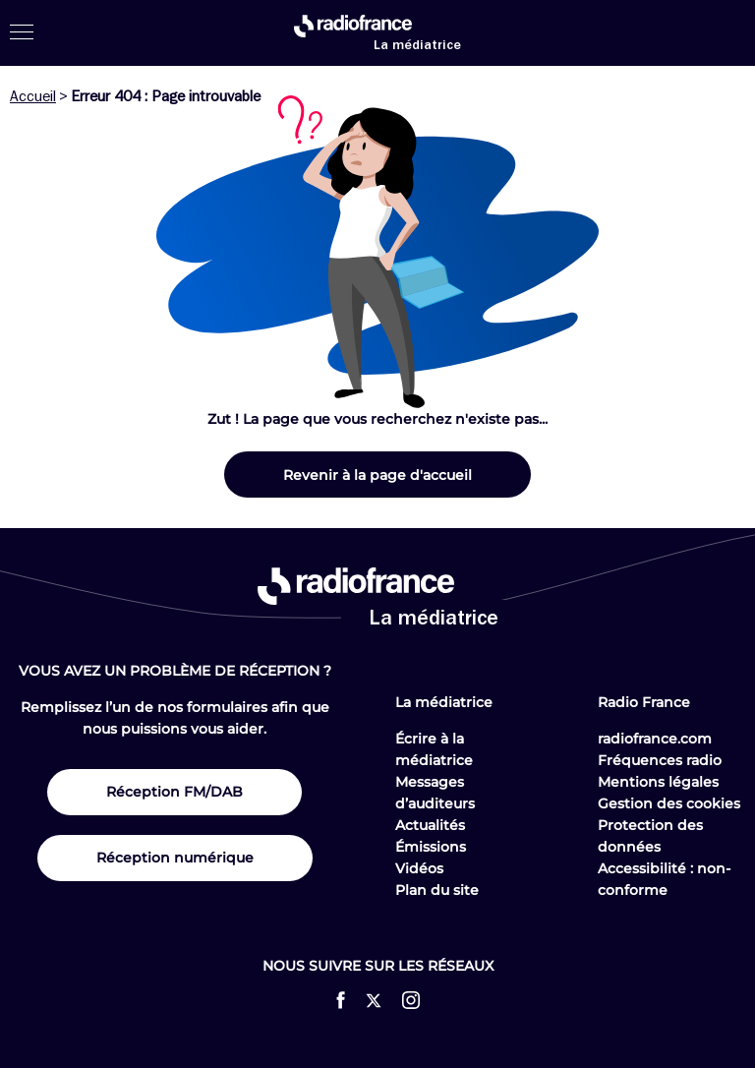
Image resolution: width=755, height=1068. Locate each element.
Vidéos (419, 868)
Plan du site (437, 890)
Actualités (430, 825)
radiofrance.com (655, 738)
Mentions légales (658, 782)
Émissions (430, 847)
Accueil (33, 96)
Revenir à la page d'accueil (377, 475)
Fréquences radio (660, 760)
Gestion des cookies (669, 803)
